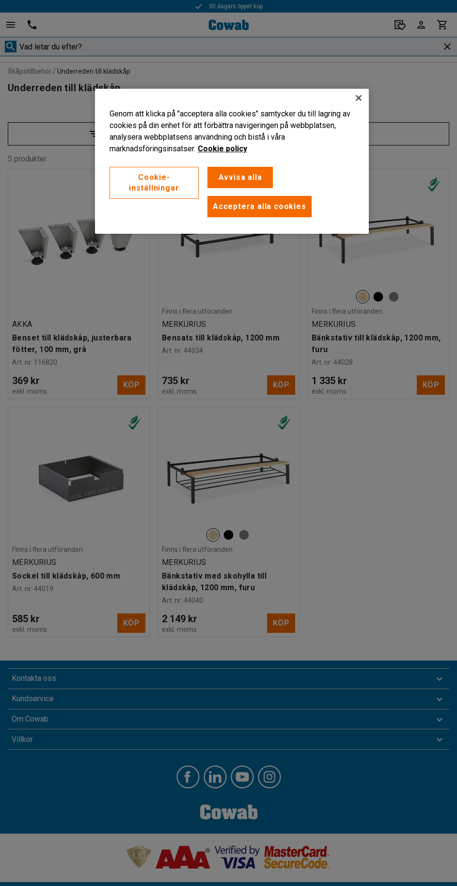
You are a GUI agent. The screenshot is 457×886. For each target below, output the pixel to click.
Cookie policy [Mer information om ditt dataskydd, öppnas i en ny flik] (222, 148)
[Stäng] (358, 98)
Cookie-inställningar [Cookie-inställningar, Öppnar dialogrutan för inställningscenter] (154, 183)
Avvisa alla (240, 177)
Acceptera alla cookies (259, 206)
